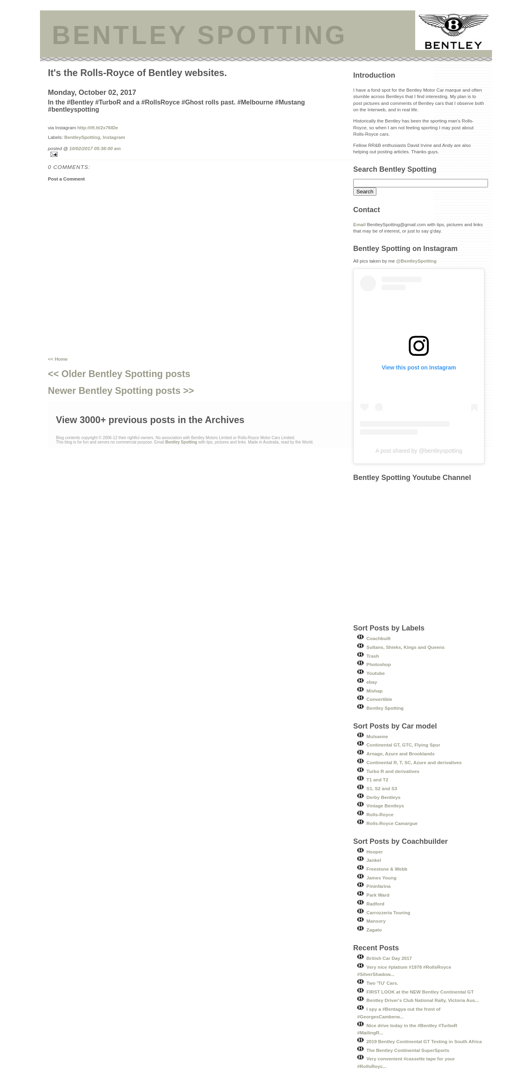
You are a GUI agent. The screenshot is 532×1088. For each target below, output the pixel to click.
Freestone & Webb (386, 868)
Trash (372, 655)
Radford (375, 903)
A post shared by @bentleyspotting (419, 451)
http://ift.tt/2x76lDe (97, 127)
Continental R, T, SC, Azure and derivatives (414, 762)
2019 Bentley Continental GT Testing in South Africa (424, 1041)
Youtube (375, 673)
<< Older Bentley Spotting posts (119, 374)
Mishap (374, 690)
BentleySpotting (82, 137)
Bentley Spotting (385, 708)
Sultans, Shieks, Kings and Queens (405, 647)
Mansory (376, 920)
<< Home (58, 358)
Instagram (114, 137)
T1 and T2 (377, 779)
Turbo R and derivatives (392, 771)
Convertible (379, 699)
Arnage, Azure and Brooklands (400, 753)
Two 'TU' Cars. (382, 983)
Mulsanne (377, 736)
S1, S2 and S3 (381, 788)
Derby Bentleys (383, 797)
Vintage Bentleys (385, 805)
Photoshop (378, 664)
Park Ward (377, 894)
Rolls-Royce (380, 814)
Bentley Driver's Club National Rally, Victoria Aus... (422, 1000)
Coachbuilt (378, 638)
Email (359, 224)
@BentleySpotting (416, 260)
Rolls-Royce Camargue (392, 823)
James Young (381, 877)
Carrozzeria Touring (388, 912)
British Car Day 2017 (389, 958)
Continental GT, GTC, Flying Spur (403, 744)
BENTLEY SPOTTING (199, 35)
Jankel (373, 860)
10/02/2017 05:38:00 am (95, 148)
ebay (371, 682)
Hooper (374, 851)
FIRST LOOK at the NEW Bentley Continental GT (420, 991)
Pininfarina (378, 886)
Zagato (374, 929)
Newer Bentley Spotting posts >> (121, 390)
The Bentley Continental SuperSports (407, 1050)
